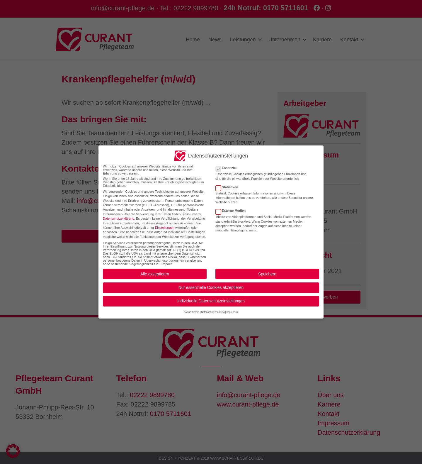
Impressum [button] (233, 308)
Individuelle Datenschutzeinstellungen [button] (211, 297)
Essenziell (228, 163)
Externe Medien (232, 206)
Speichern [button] (267, 269)
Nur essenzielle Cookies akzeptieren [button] (211, 283)
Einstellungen (164, 223)
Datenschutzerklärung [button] (212, 308)
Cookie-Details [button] (191, 308)
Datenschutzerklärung (118, 214)
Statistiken (228, 182)
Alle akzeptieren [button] (154, 269)
